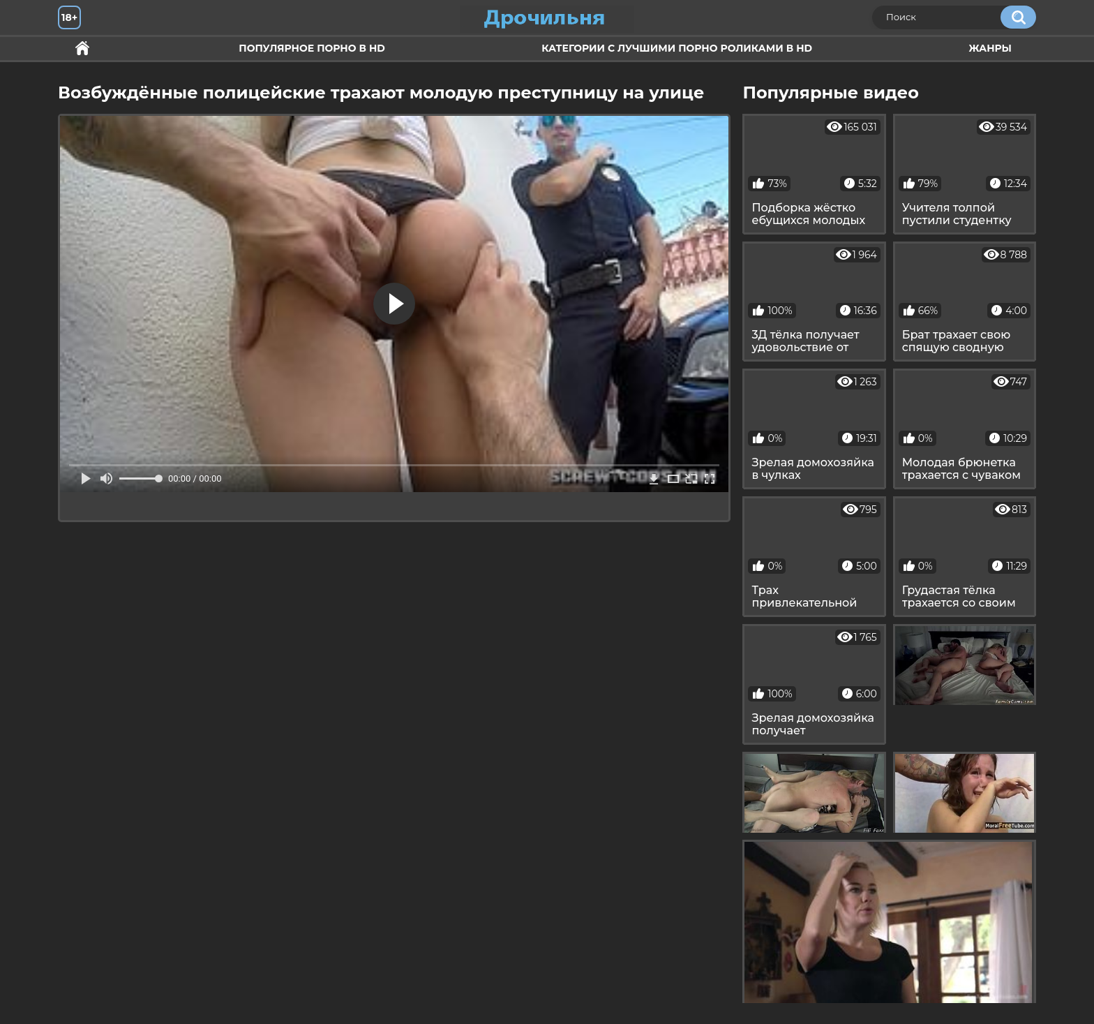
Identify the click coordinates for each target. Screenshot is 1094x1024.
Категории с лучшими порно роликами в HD (676, 48)
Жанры (990, 48)
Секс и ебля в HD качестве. (82, 48)
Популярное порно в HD (311, 48)
